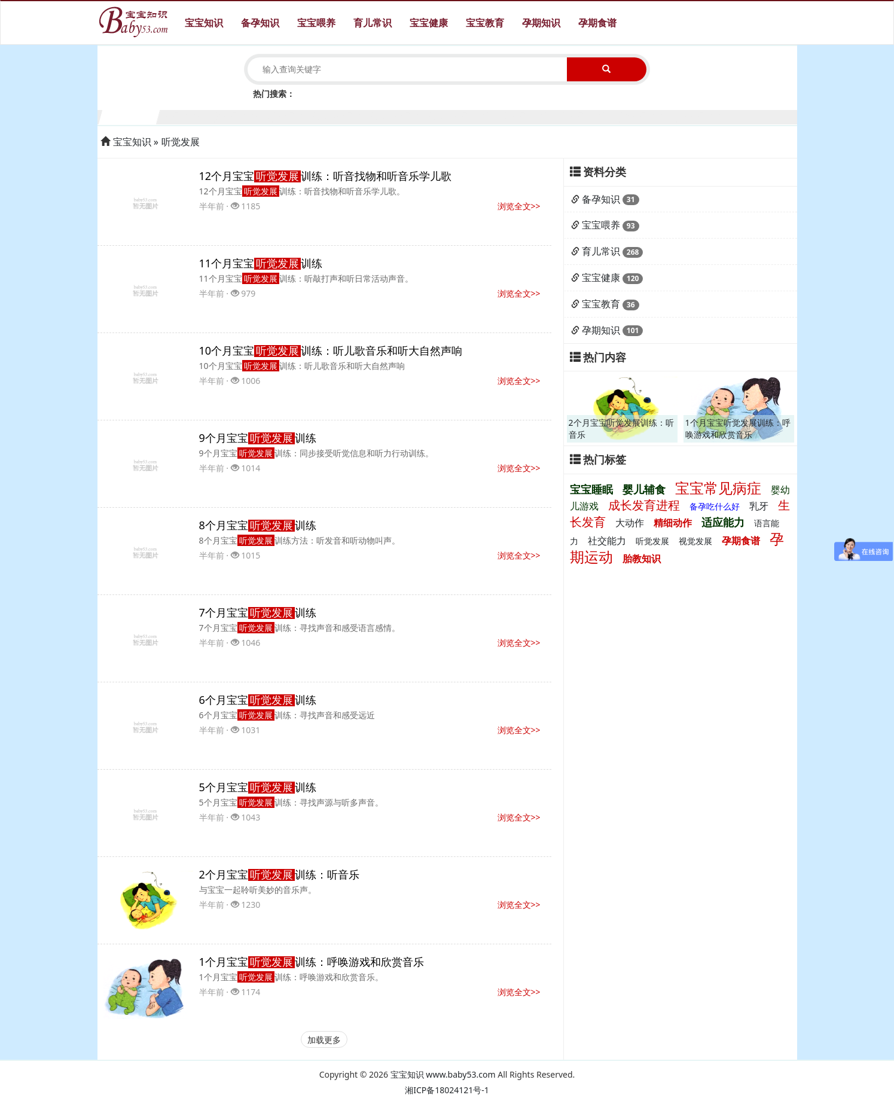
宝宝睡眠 (591, 489)
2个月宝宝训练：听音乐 (279, 874)
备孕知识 (260, 22)
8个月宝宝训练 (257, 525)
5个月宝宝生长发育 (360, 115)
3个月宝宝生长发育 (245, 115)
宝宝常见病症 (718, 488)
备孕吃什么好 (714, 506)
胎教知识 (642, 558)
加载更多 (324, 1039)
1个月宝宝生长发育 (129, 115)
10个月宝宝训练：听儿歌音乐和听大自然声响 (331, 350)
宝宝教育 (485, 22)
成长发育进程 (644, 505)
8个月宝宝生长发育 (534, 115)
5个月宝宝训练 (257, 787)
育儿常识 (372, 22)
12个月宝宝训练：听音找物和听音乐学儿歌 (325, 176)
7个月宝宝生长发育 (476, 115)
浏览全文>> (519, 206)
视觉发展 (695, 541)
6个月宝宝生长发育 (418, 115)
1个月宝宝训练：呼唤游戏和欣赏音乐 (311, 961)
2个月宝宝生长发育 (187, 115)
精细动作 (673, 522)
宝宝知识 (204, 22)
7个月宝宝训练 (257, 612)
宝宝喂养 (316, 22)
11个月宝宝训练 (261, 263)
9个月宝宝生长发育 (592, 115)
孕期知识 (541, 22)
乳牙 (758, 506)
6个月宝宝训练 (257, 700)
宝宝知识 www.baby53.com (443, 1074)
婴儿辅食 (644, 489)
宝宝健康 (429, 22)
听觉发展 (180, 141)
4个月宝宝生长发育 (303, 115)
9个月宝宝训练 (257, 438)
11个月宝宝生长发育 (707, 115)
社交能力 (607, 540)
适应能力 (723, 522)
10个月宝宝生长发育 (650, 115)
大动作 (629, 522)
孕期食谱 (597, 22)
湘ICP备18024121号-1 (447, 1090)
